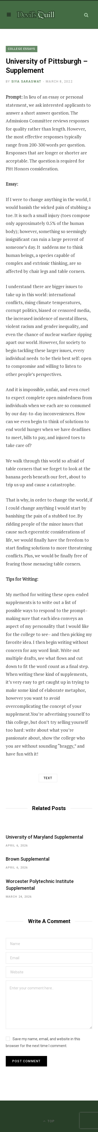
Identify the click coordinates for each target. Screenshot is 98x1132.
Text (48, 778)
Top (49, 1121)
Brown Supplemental (27, 859)
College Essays (21, 49)
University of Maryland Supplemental (44, 837)
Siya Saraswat (26, 81)
